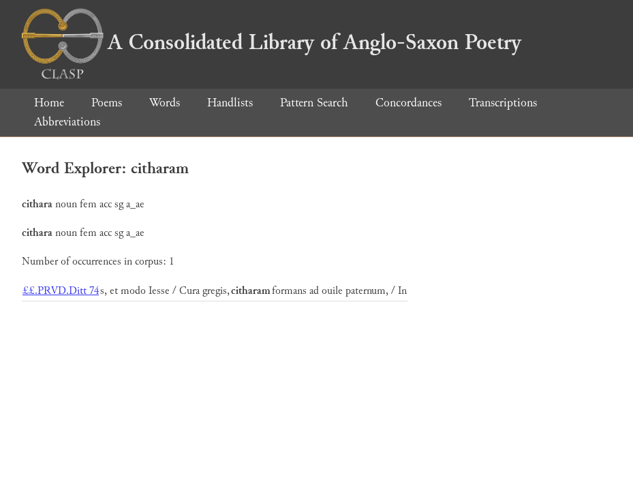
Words (164, 102)
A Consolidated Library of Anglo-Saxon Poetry (271, 42)
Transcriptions (503, 102)
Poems (106, 102)
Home (49, 102)
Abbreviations (67, 121)
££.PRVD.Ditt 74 (60, 291)
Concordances (408, 102)
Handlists (230, 102)
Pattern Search (314, 102)
